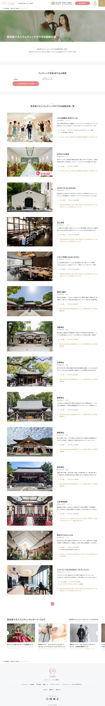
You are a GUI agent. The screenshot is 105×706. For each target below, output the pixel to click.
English (45, 685)
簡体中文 (58, 685)
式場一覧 (13, 8)
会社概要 (31, 680)
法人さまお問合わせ (77, 680)
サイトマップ (24, 680)
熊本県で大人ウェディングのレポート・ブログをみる (83, 615)
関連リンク (45, 680)
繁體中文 (51, 685)
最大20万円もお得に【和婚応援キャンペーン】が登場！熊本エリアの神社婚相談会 (79, 305)
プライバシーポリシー (55, 680)
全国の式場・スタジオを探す (25, 3)
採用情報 (38, 680)
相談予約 (82, 3)
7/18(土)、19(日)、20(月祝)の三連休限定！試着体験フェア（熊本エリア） (78, 132)
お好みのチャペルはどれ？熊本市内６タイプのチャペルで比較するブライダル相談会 (79, 550)
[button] (28, 135)
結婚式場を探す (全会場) (81, 79)
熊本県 (17, 8)
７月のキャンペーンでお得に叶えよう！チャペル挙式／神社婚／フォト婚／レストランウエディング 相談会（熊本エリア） (78, 514)
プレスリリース (66, 680)
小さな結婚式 (6, 8)
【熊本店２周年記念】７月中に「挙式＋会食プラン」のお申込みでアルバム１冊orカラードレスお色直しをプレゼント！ (79, 201)
